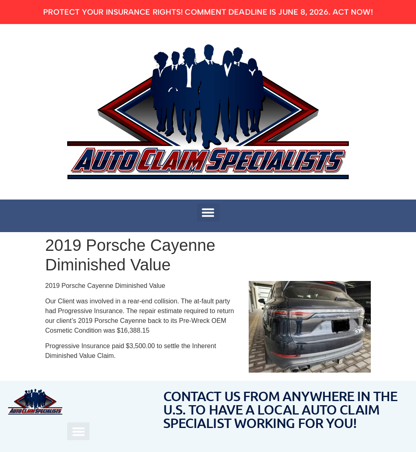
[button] (208, 213)
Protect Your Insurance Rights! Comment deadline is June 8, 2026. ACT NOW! (207, 12)
